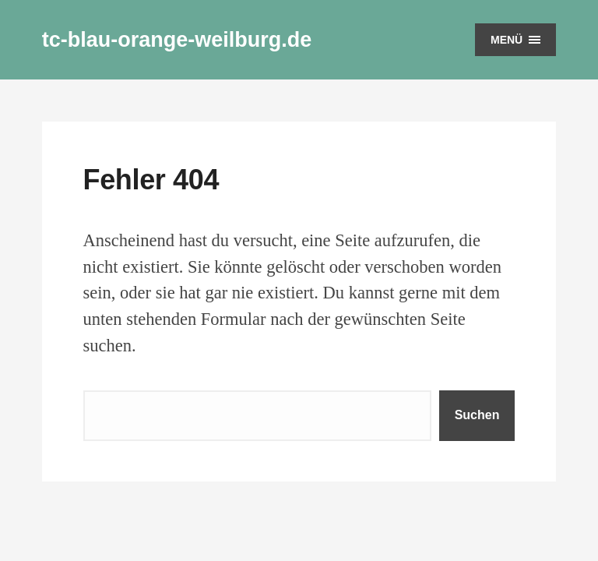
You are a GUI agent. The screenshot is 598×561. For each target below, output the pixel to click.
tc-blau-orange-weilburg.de (177, 39)
